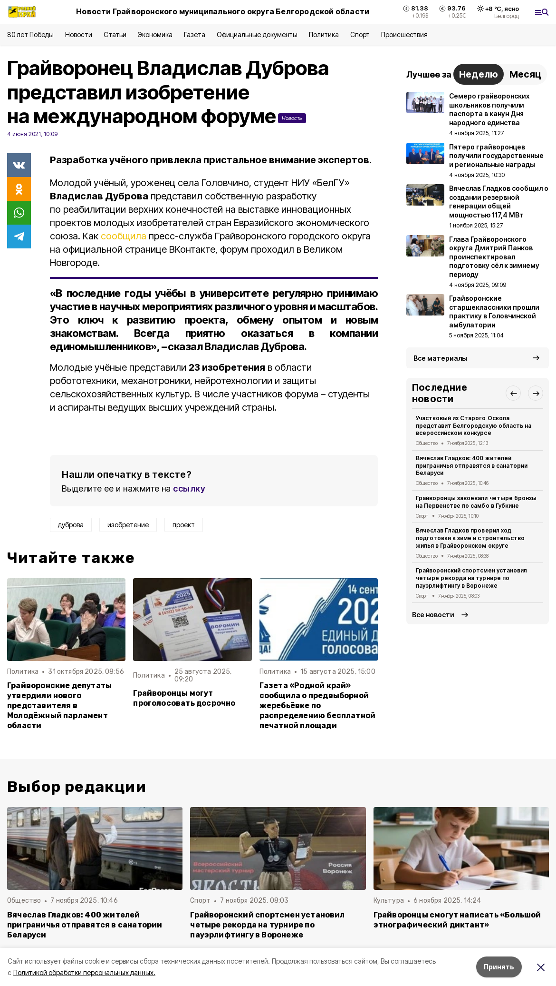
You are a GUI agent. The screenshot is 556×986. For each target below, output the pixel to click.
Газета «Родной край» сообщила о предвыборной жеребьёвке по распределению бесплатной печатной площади (317, 705)
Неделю (478, 74)
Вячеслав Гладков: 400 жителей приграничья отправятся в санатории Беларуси (471, 465)
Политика (324, 34)
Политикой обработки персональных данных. (84, 972)
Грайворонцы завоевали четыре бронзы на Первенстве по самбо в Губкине (476, 501)
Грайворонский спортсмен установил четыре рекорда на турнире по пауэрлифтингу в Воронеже (471, 578)
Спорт (360, 34)
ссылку (189, 488)
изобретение (128, 525)
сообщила (123, 236)
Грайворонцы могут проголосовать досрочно (184, 698)
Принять (499, 967)
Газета (194, 34)
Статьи (115, 34)
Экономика (155, 34)
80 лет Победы (30, 34)
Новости (78, 34)
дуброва (71, 525)
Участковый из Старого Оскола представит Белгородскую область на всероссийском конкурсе (473, 425)
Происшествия (404, 34)
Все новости (433, 615)
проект (184, 525)
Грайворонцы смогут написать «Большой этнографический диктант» (457, 919)
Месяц (525, 74)
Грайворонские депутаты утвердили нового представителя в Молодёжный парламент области (59, 705)
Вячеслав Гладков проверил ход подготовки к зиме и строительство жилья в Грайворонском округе (470, 538)
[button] (513, 393)
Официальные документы (257, 34)
